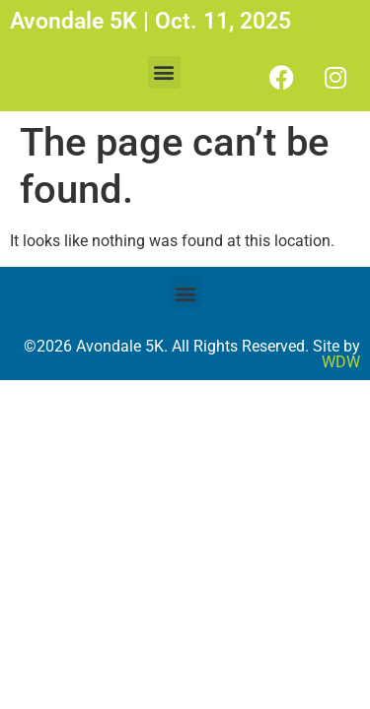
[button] (164, 72)
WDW (341, 362)
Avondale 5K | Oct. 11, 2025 (150, 21)
